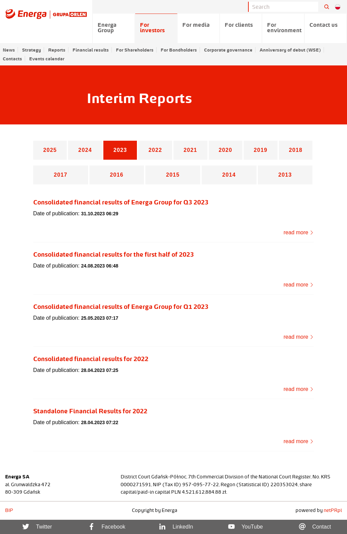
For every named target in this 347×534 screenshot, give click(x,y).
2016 (116, 175)
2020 (225, 150)
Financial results (91, 50)
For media (196, 24)
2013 (285, 175)
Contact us (323, 24)
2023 (120, 150)
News (9, 50)
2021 (190, 150)
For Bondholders (179, 50)
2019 (260, 150)
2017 (60, 175)
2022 (155, 150)
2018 (295, 150)
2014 (229, 175)
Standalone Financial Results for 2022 (90, 411)
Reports (56, 50)
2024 (85, 150)
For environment (284, 27)
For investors (152, 27)
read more (298, 232)
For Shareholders (135, 50)
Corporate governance (228, 50)
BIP (9, 510)
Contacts (12, 58)
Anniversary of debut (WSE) (290, 50)
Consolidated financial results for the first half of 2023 (113, 254)
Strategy (31, 50)
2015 (173, 175)
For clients (239, 24)
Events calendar (46, 58)
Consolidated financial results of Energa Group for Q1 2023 (120, 306)
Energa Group (107, 27)
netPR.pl (333, 510)
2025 (50, 150)
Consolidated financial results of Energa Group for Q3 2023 (120, 202)
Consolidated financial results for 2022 (90, 359)
